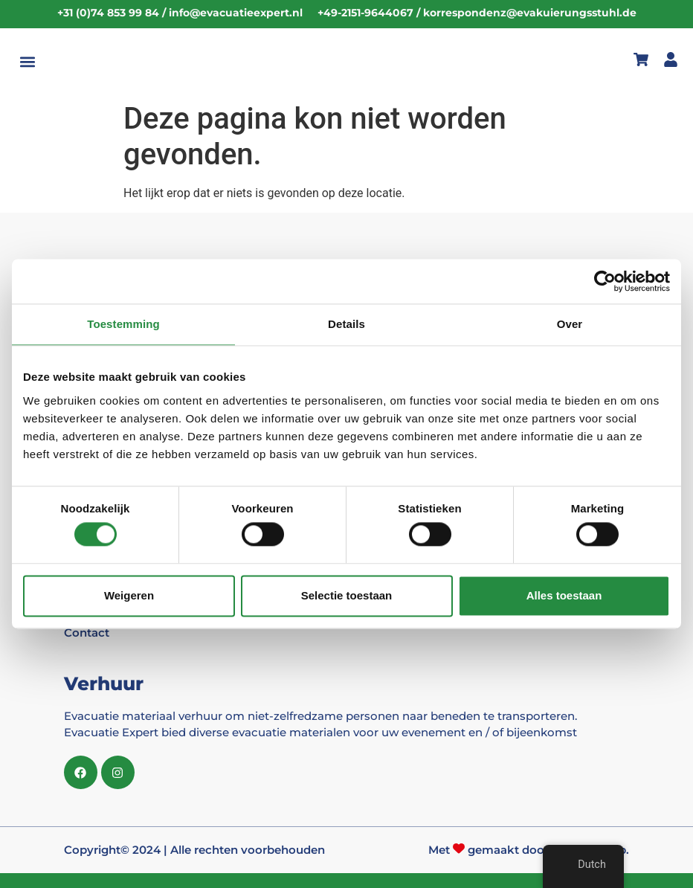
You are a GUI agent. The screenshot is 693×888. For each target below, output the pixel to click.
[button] (27, 62)
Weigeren (129, 595)
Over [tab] (570, 324)
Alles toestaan (564, 595)
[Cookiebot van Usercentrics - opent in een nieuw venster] (605, 281)
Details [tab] (346, 324)
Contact (86, 632)
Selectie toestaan (347, 595)
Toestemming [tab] (123, 324)
